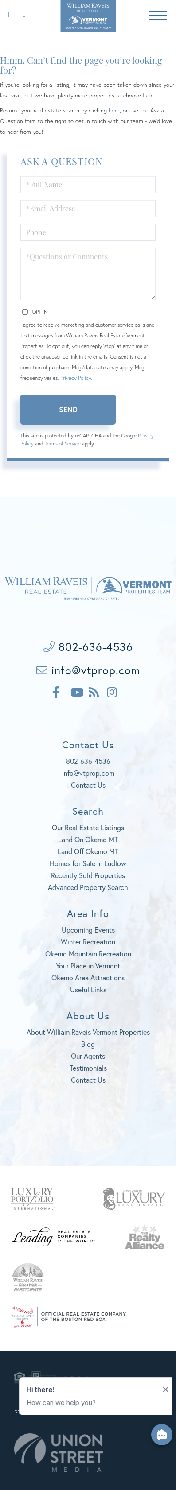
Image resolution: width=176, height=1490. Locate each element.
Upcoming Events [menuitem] (88, 929)
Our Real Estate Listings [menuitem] (88, 827)
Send (68, 409)
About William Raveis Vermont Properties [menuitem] (88, 1032)
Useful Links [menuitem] (88, 989)
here (114, 110)
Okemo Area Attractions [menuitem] (88, 977)
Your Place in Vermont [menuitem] (88, 965)
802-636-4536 (22, 13)
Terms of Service (63, 443)
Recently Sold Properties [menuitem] (88, 875)
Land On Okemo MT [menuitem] (88, 839)
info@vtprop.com (88, 670)
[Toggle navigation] (158, 14)
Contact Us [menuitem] (88, 1079)
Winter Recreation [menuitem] (88, 941)
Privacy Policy (75, 378)
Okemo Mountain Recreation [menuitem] (88, 953)
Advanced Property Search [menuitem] (88, 887)
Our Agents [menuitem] (88, 1055)
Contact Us (88, 785)
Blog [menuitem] (88, 1044)
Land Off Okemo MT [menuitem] (88, 851)
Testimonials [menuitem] (88, 1067)
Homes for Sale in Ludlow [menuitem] (88, 863)
